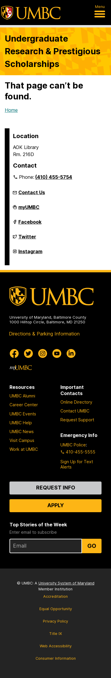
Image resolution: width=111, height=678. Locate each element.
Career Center (23, 404)
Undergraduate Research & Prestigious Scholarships (52, 51)
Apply (55, 505)
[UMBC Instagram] (42, 353)
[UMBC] (30, 12)
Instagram (30, 254)
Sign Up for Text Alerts (76, 464)
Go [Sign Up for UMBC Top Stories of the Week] (91, 545)
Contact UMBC (74, 410)
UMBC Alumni (22, 395)
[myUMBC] (21, 367)
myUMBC (28, 209)
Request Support (77, 419)
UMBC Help (20, 422)
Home (11, 110)
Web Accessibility (56, 646)
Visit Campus (21, 440)
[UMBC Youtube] (56, 353)
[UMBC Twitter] (28, 353)
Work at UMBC (23, 449)
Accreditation (55, 596)
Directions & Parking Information (44, 334)
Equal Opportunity (55, 609)
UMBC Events (22, 413)
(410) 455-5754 (53, 177)
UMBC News (21, 431)
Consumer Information (56, 658)
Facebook (29, 224)
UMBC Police (73, 444)
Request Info (55, 487)
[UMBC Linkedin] (71, 353)
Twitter (27, 239)
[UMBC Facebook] (14, 353)
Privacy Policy (55, 621)
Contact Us (31, 192)
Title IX (55, 633)
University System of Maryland (66, 583)
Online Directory (76, 401)
